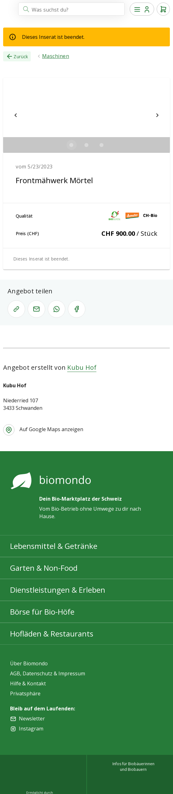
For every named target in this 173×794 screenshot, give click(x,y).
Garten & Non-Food (44, 568)
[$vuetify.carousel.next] (157, 115)
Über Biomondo (29, 663)
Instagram (31, 728)
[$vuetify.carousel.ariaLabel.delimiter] (72, 145)
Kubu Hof (81, 367)
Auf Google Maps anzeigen (51, 429)
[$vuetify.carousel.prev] (15, 115)
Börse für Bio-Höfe (42, 611)
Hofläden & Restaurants (51, 633)
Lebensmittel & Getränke (53, 546)
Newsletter (32, 718)
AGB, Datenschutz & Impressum (47, 673)
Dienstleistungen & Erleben (57, 590)
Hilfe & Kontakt (28, 683)
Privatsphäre (25, 693)
